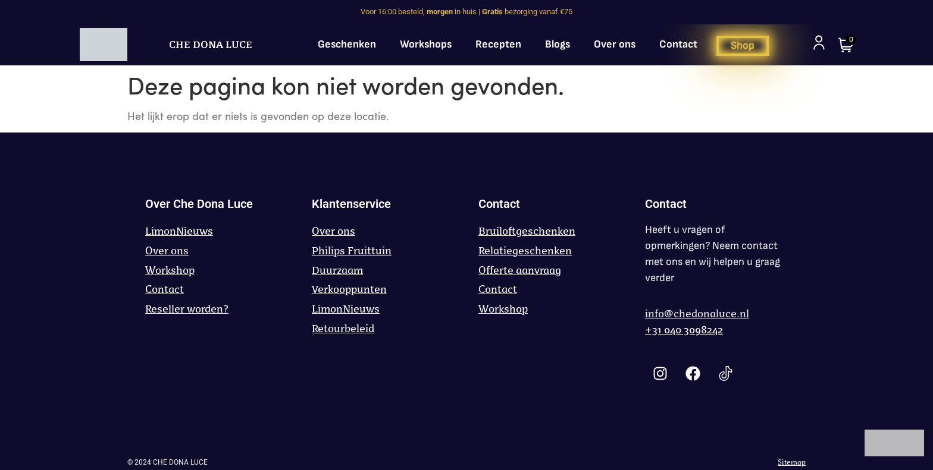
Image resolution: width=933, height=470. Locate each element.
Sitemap (792, 462)
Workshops (426, 44)
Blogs (557, 44)
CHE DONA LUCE (210, 45)
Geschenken (347, 44)
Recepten (498, 44)
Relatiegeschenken (525, 251)
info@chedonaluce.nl (697, 314)
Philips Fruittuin (352, 251)
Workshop (170, 270)
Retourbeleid (343, 329)
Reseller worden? (186, 309)
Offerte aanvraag (519, 270)
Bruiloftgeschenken (526, 231)
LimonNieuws (179, 231)
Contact (678, 44)
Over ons (614, 44)
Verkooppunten (349, 289)
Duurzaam (337, 270)
